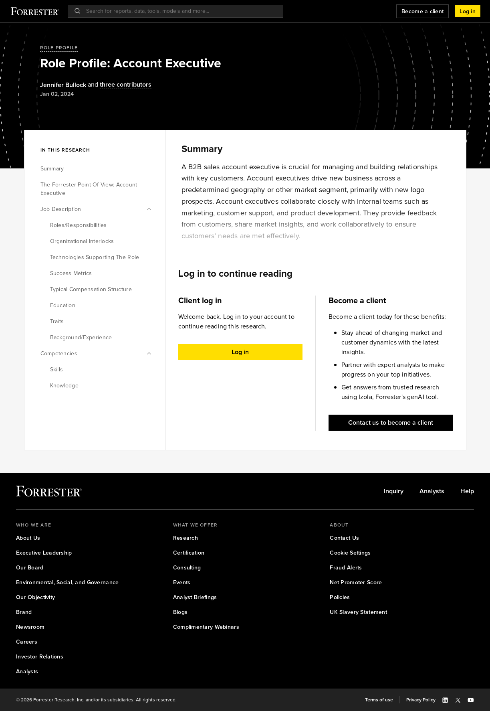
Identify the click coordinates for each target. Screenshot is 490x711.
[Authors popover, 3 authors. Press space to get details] (118, 85)
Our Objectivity (35, 597)
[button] (467, 11)
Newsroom (30, 627)
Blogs (180, 612)
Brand (24, 612)
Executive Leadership (44, 553)
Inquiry (393, 491)
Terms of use (379, 699)
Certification (189, 553)
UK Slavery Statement (358, 612)
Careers (26, 642)
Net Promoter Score (356, 582)
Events (182, 582)
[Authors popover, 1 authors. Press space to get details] (63, 85)
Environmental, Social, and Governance (67, 582)
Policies (340, 597)
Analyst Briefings (195, 597)
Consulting (187, 567)
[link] (393, 491)
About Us (28, 538)
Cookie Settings (350, 553)
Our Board (30, 567)
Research (185, 538)
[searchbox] (179, 11)
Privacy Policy (421, 699)
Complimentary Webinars (206, 627)
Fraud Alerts (346, 567)
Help (467, 491)
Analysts (431, 491)
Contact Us (344, 538)
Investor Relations (39, 656)
